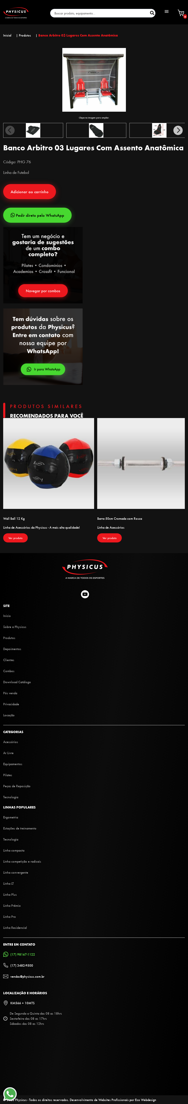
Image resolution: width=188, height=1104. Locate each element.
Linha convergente (15, 872)
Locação (9, 715)
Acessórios (10, 741)
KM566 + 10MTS (19, 1002)
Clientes (8, 660)
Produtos (9, 637)
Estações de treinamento (19, 828)
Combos (8, 671)
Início (7, 615)
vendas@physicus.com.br (23, 976)
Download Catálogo (17, 682)
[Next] (178, 130)
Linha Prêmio (12, 905)
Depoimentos (12, 648)
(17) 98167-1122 (19, 954)
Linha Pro (9, 916)
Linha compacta (13, 850)
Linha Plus (10, 894)
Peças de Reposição (17, 786)
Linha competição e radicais (22, 861)
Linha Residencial (15, 927)
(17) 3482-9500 (18, 965)
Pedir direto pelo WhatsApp (37, 215)
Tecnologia (10, 797)
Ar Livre (8, 753)
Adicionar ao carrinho (30, 191)
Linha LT (8, 883)
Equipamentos (12, 764)
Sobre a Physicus (14, 626)
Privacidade (11, 704)
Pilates (7, 775)
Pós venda (10, 693)
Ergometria (10, 817)
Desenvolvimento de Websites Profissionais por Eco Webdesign (113, 1099)
